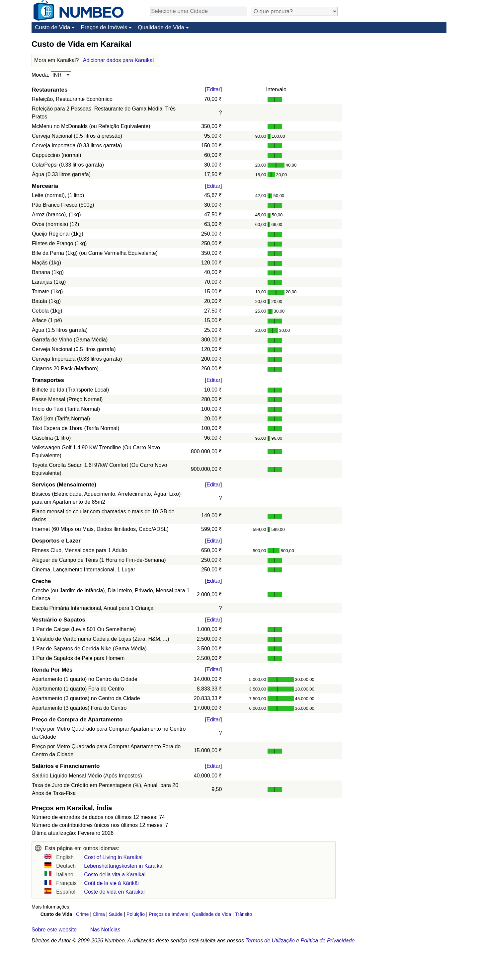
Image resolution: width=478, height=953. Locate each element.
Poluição (135, 914)
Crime (82, 914)
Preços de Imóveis (104, 27)
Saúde (116, 914)
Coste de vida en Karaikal (114, 892)
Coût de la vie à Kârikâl (111, 883)
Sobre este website (54, 929)
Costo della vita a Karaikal (114, 874)
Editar (213, 89)
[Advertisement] (396, 80)
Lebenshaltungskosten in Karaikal (123, 866)
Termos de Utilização (270, 940)
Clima (99, 914)
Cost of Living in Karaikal (113, 857)
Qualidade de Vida (161, 27)
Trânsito (243, 914)
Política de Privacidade (328, 940)
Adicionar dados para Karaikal (118, 60)
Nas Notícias (105, 929)
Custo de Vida (52, 27)
